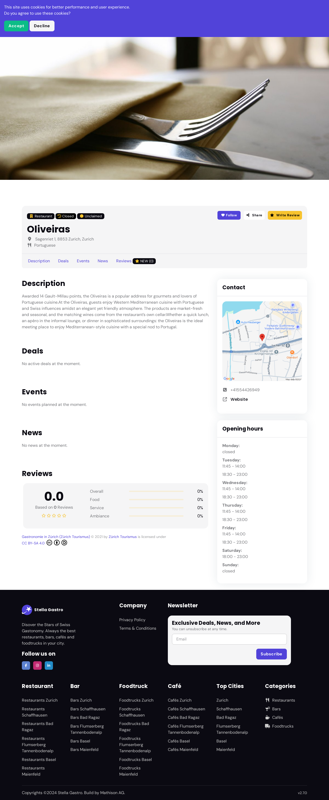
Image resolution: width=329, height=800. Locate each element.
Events (83, 261)
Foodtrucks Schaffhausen (132, 712)
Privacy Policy (132, 619)
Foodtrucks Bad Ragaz (134, 726)
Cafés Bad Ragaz (183, 717)
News (103, 261)
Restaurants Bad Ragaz (37, 726)
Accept (16, 26)
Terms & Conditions (137, 628)
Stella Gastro (42, 610)
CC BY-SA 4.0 (44, 542)
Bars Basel (80, 741)
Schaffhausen (229, 709)
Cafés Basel (179, 741)
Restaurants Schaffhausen (34, 712)
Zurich (222, 700)
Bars (273, 709)
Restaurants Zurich (40, 700)
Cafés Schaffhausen (186, 709)
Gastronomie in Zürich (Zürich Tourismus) (56, 536)
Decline (42, 26)
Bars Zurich (81, 700)
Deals (63, 261)
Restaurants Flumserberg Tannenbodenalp (37, 745)
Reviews (136, 261)
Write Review (285, 215)
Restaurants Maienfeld (33, 771)
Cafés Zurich (179, 700)
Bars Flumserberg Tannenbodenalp (87, 729)
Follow (229, 215)
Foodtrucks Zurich (136, 700)
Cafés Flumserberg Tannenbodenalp (186, 729)
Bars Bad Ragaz (85, 717)
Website (239, 399)
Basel (221, 741)
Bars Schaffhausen (87, 709)
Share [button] (254, 215)
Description (39, 261)
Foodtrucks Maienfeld (130, 771)
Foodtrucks (279, 726)
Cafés (274, 717)
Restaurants (280, 700)
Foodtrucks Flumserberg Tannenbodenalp (135, 745)
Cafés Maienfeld (183, 749)
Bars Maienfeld (84, 749)
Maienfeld (225, 749)
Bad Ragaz (226, 717)
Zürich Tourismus (123, 536)
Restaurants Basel (39, 759)
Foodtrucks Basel (135, 759)
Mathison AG (112, 792)
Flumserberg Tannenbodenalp (232, 729)
